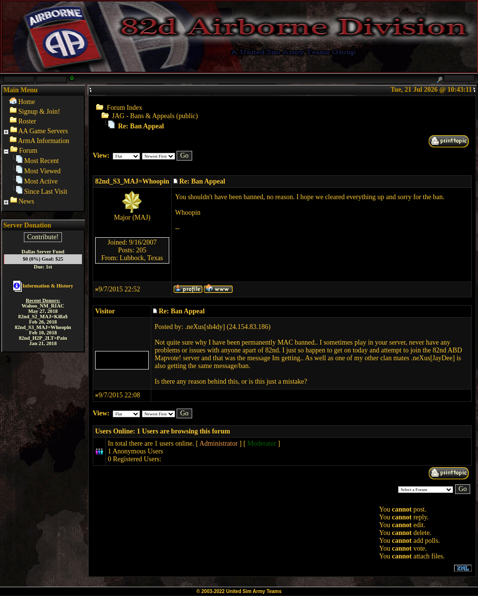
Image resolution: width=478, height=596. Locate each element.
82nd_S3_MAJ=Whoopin (132, 181)
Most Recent (41, 160)
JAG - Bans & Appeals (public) (155, 116)
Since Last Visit (45, 191)
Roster (28, 121)
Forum (28, 150)
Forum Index (124, 107)
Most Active (41, 181)
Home (27, 101)
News (26, 201)
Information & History (43, 285)
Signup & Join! (39, 111)
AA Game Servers (43, 131)
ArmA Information (43, 140)
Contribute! (43, 237)
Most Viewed (42, 171)
